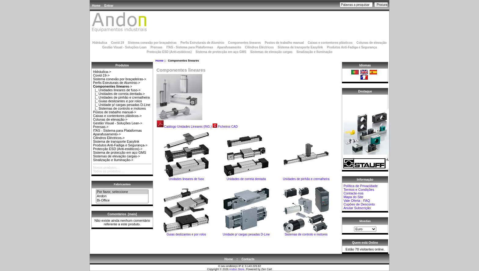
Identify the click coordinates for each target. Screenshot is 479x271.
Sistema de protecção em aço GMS (221, 52)
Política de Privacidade (360, 186)
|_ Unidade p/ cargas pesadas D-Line (121, 105)
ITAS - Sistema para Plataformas (189, 47)
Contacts (247, 259)
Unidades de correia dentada (246, 178)
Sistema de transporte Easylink (300, 47)
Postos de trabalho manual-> (114, 112)
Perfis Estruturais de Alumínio (202, 42)
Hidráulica (99, 42)
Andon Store (236, 269)
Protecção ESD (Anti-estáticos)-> (117, 149)
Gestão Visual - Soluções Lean (124, 47)
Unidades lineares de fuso (186, 178)
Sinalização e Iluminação (314, 52)
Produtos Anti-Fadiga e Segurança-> (120, 145)
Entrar (108, 5)
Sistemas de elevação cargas (271, 52)
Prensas (157, 47)
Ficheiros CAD (228, 126)
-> (112, 86)
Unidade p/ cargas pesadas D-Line (246, 233)
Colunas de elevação (372, 42)
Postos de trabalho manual (284, 42)
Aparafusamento (229, 47)
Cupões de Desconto (359, 204)
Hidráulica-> (102, 71)
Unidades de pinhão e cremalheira (306, 178)
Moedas (365, 221)
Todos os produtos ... (108, 171)
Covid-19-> (101, 75)
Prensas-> (100, 127)
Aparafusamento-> (107, 134)
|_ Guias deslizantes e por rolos (117, 101)
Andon (122, 196)
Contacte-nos (353, 193)
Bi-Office (122, 200)
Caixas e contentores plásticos (330, 42)
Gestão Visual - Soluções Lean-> (117, 123)
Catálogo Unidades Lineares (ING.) (184, 126)
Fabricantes (122, 184)
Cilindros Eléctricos (259, 47)
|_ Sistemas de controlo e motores (119, 108)
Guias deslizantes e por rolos (186, 233)
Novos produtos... (106, 167)
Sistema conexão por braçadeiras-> (119, 79)
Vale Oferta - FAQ (356, 200)
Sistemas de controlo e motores (306, 233)
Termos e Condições (358, 189)
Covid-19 (117, 42)
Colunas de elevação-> (110, 119)
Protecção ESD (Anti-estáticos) (169, 52)
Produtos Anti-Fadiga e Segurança (352, 47)
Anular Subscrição (357, 208)
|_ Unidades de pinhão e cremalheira (121, 97)
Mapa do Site (353, 197)
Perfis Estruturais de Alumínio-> (116, 83)
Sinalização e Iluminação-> (113, 160)
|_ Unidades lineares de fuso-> (116, 90)
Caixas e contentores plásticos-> (117, 116)
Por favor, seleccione (122, 192)
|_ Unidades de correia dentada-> (119, 94)
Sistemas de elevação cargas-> (116, 156)
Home (96, 5)
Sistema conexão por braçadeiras (152, 42)
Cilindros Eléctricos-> (109, 138)
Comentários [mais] (122, 214)
